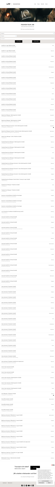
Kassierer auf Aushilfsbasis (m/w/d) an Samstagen (11, 195)
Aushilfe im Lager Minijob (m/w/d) (8, 45)
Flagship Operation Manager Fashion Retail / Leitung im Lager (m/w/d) (15, 179)
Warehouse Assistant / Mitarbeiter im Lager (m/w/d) (11, 415)
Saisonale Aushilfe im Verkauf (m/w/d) (9, 216)
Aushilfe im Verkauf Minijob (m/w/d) (8, 56)
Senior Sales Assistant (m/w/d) (7, 366)
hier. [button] (51, 478)
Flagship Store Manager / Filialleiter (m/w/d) (10, 184)
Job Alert (35, 467)
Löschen (36, 41)
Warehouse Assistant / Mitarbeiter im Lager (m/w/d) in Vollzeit (13, 447)
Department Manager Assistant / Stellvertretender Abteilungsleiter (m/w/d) (16, 131)
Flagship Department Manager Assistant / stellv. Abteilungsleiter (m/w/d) (16, 163)
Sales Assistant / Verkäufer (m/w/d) (8, 286)
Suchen (18, 41)
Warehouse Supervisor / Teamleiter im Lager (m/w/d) (12, 452)
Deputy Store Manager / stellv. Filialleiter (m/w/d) (11, 136)
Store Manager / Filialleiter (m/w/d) (8, 393)
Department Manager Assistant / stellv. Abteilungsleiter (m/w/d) (14, 125)
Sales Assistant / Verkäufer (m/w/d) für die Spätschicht (12, 361)
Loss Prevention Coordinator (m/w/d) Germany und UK (12, 211)
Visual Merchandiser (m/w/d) (7, 399)
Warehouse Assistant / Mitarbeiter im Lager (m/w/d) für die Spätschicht (15, 441)
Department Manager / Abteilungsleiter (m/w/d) (11, 115)
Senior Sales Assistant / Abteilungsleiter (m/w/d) (11, 377)
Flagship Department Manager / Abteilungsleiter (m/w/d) (12, 141)
